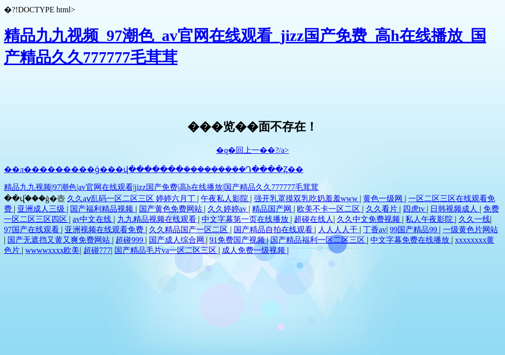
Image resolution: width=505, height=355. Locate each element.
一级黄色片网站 (470, 229)
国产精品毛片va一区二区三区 (166, 250)
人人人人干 (339, 229)
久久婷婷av (228, 209)
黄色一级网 (383, 198)
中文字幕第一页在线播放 (246, 219)
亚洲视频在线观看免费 (105, 229)
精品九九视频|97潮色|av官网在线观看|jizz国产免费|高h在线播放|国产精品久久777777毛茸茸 (161, 187)
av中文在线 (92, 219)
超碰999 (130, 240)
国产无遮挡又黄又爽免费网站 (59, 240)
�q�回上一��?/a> (252, 150)
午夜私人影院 (225, 198)
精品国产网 (272, 209)
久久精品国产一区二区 (189, 229)
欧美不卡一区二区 (329, 209)
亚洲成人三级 (42, 209)
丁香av (374, 229)
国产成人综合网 (177, 240)
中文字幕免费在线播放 (410, 240)
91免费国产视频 (238, 240)
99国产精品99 (414, 229)
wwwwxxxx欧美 (52, 250)
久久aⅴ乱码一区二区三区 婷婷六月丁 (132, 198)
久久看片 (382, 209)
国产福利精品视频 (102, 209)
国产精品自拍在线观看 (274, 229)
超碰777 (97, 250)
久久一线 (474, 219)
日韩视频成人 (454, 209)
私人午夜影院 (430, 219)
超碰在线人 (313, 219)
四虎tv (415, 209)
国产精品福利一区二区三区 (318, 240)
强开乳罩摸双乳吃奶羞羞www (307, 198)
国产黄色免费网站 (171, 209)
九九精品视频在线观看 (157, 219)
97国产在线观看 (32, 229)
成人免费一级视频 (254, 250)
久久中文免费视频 (369, 219)
